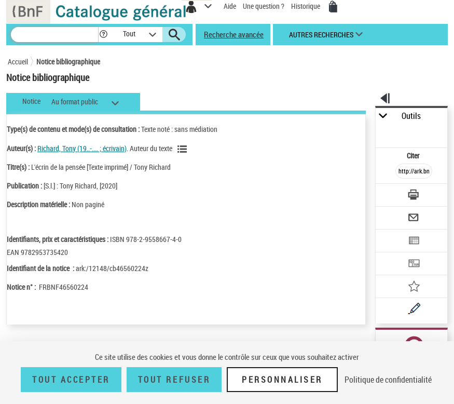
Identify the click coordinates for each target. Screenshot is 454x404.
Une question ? (263, 6)
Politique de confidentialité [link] (388, 379)
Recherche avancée (234, 34)
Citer (414, 155)
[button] (103, 34)
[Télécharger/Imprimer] (414, 196)
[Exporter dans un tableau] (414, 241)
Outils (411, 116)
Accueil (18, 61)
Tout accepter (71, 379)
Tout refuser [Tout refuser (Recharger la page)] (174, 379)
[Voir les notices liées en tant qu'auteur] (183, 149)
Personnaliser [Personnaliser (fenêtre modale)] (282, 379)
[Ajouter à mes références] (414, 287)
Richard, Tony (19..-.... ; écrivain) (82, 148)
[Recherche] (54, 34)
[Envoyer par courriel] (414, 218)
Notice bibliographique (68, 61)
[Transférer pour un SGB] (414, 264)
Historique (306, 6)
